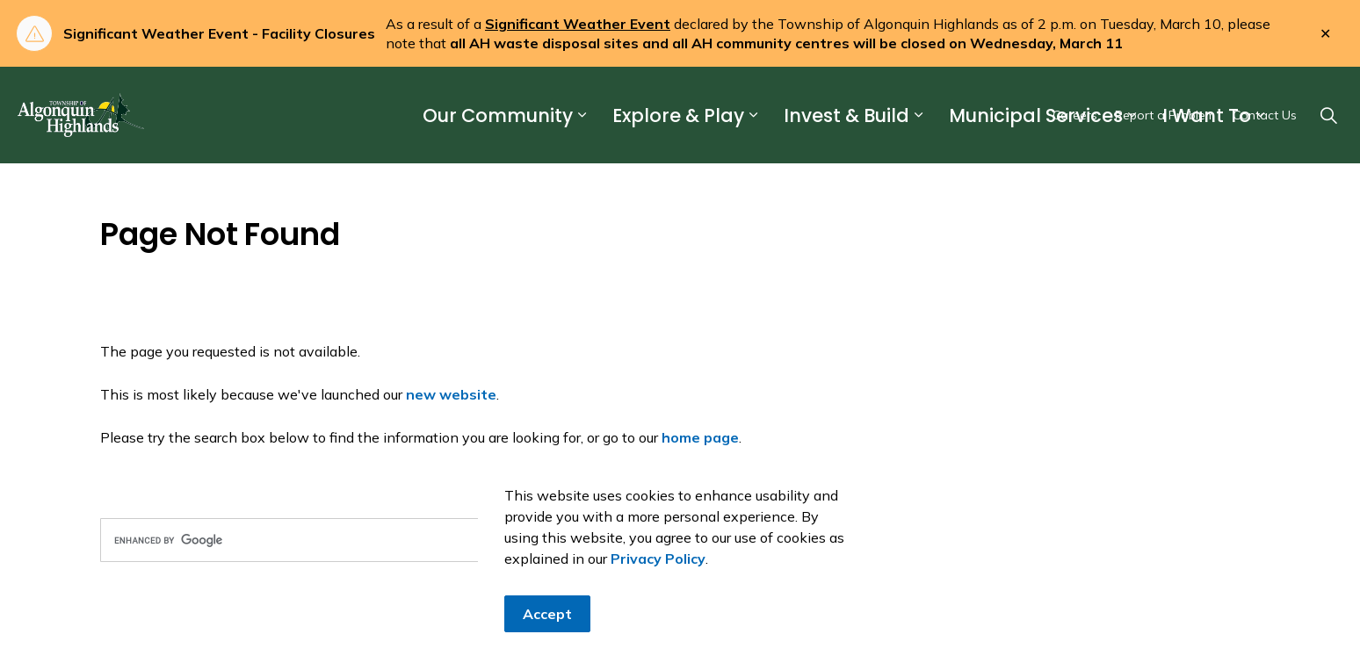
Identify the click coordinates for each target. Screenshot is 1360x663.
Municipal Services (1036, 115)
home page (700, 437)
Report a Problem (1165, 115)
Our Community (498, 115)
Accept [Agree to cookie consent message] (547, 613)
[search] (386, 540)
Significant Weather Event (577, 23)
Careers (1075, 115)
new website (451, 394)
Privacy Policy (658, 558)
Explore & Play (678, 115)
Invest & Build (846, 115)
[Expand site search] (1328, 115)
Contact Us (1265, 115)
